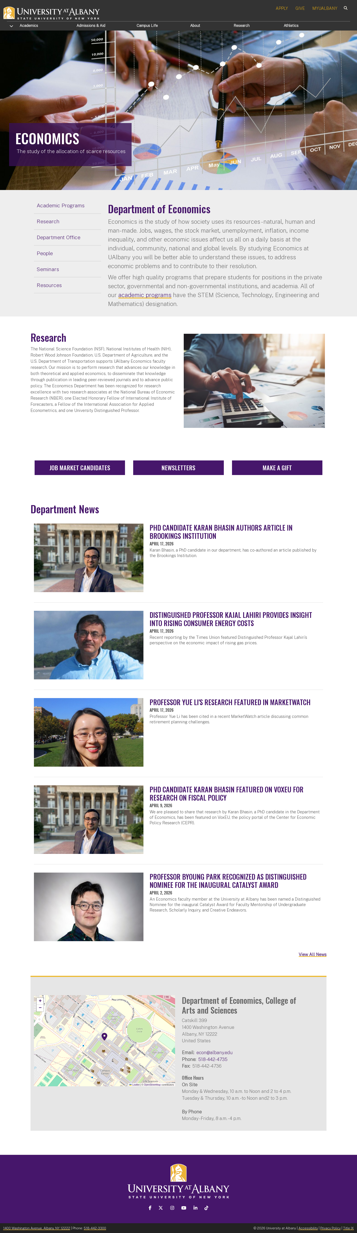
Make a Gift (277, 467)
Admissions (90, 25)
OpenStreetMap (152, 1084)
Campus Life (147, 25)
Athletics (291, 25)
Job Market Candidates (79, 467)
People (45, 253)
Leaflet (134, 1084)
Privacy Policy (330, 1228)
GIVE (300, 8)
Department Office (58, 237)
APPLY (282, 8)
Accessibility (308, 1228)
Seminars (48, 269)
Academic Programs (60, 205)
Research (242, 25)
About (195, 25)
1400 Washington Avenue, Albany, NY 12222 (36, 1228)
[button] (104, 1037)
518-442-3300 (95, 1228)
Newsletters (178, 467)
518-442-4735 (212, 1059)
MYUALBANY (324, 8)
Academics (29, 25)
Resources (49, 285)
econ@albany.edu (214, 1052)
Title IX (348, 1228)
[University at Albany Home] (51, 12)
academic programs (144, 294)
